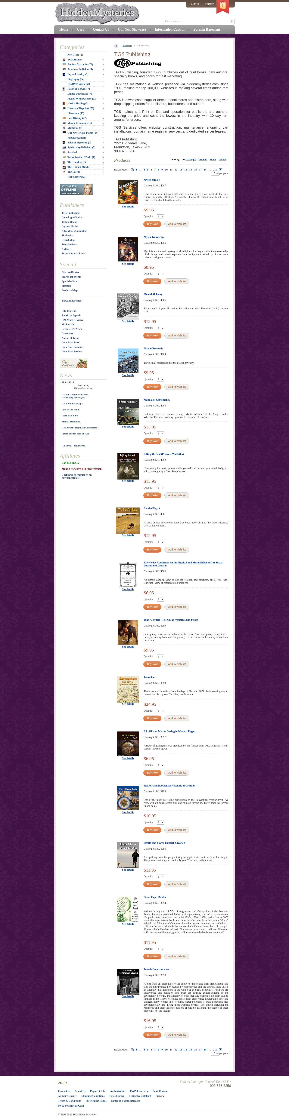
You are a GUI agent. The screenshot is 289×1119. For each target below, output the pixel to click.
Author (66, 249)
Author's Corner (67, 1096)
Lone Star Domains (72, 347)
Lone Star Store (70, 342)
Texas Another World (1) (79, 157)
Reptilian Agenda (71, 315)
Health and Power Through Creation (164, 843)
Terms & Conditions (69, 1100)
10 (166, 169)
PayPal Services (139, 1091)
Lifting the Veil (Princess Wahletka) (164, 454)
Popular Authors (76, 137)
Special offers (69, 281)
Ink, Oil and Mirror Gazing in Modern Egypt (169, 731)
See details (128, 206)
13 (180, 169)
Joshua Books (69, 222)
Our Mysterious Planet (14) (80, 132)
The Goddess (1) (74, 162)
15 (190, 169)
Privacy (160, 1096)
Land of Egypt (152, 508)
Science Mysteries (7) (77, 142)
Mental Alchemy (153, 294)
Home (63, 29)
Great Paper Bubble (155, 897)
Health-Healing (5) (76, 103)
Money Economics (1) (77, 123)
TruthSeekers (69, 244)
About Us (80, 1091)
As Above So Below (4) (78, 69)
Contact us (64, 1091)
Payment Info (97, 1091)
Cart (80, 29)
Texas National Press (73, 253)
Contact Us (101, 29)
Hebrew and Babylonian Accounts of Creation (169, 785)
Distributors (68, 240)
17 (200, 169)
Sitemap (66, 285)
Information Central (169, 29)
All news (66, 445)
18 (205, 169)
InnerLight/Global (72, 217)
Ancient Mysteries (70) (78, 64)
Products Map (70, 290)
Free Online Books (96, 1100)
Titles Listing (116, 1096)
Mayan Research (153, 348)
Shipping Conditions (93, 1096)
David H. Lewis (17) (76, 88)
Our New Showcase (132, 29)
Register (209, 3)
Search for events (71, 276)
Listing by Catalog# (140, 1096)
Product (203, 159)
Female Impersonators (156, 969)
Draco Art (67, 333)
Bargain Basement (72, 300)
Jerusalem (149, 677)
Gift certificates (70, 272)
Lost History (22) (75, 118)
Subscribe (79, 445)
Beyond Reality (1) (75, 74)
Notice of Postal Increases (125, 1100)
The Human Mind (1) (77, 167)
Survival (70, 152)
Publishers (127, 45)
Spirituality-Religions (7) (79, 147)
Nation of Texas (70, 338)
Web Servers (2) (76, 176)
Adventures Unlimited (74, 231)
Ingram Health (70, 226)
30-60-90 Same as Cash (71, 1105)
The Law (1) (72, 171)
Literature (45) (75, 113)
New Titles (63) (75, 54)
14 (185, 169)
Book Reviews (160, 1091)
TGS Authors (72, 59)
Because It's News (72, 329)
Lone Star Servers (72, 351)
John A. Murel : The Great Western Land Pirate (171, 619)
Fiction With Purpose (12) (82, 98)
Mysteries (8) (72, 128)
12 (176, 169)
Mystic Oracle (152, 179)
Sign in (195, 3)
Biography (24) (75, 79)
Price (213, 159)
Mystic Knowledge (154, 237)
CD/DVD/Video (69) (78, 84)
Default (222, 159)
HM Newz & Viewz (72, 320)
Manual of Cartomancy (157, 399)
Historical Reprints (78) (78, 108)
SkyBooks (67, 235)
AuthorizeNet (117, 1091)
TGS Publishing (70, 213)
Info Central (69, 311)
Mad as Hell (68, 324)
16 (195, 169)
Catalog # (191, 159)
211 (215, 169)
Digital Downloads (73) (80, 93)
